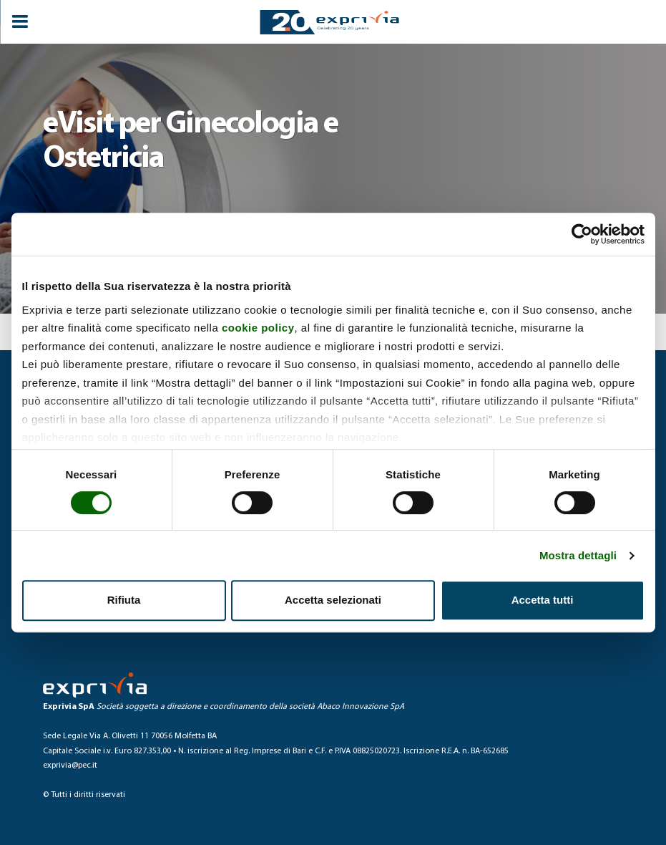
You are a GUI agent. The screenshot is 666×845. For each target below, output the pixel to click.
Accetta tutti (542, 600)
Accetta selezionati (333, 600)
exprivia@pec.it (70, 765)
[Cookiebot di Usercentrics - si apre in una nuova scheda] (582, 234)
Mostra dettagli (578, 555)
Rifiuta (124, 600)
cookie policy (258, 328)
